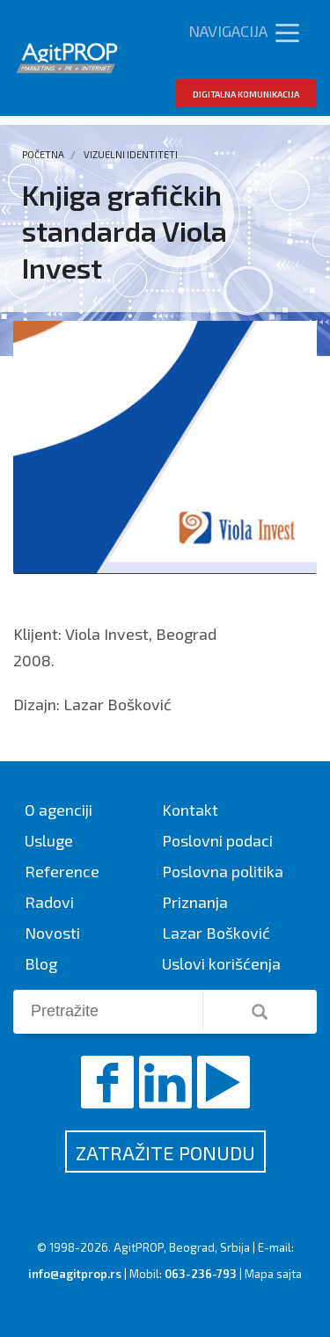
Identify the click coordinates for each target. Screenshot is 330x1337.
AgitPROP (139, 1247)
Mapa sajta (273, 1274)
